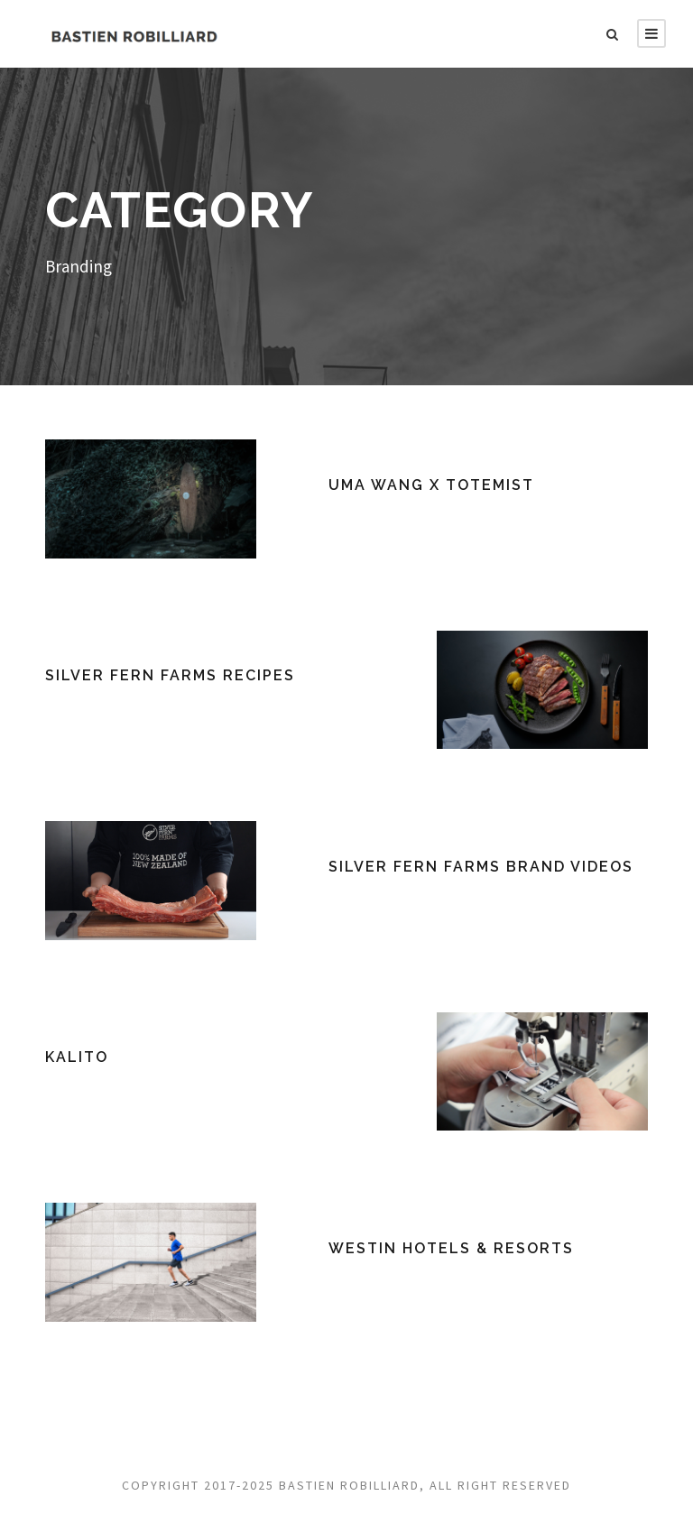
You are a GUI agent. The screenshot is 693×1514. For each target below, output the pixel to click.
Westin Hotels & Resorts (451, 1248)
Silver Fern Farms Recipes (170, 675)
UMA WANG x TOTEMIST (431, 485)
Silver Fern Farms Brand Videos (480, 866)
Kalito (76, 1057)
